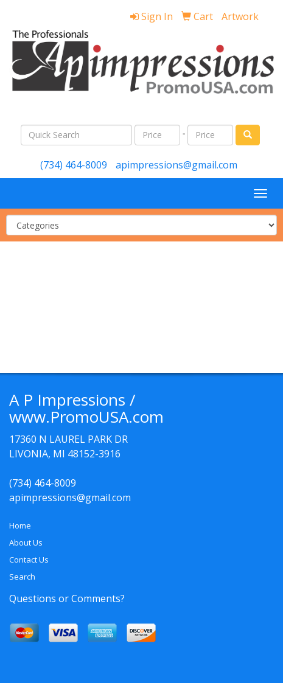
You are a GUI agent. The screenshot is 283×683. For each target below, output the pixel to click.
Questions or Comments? (67, 598)
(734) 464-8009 (73, 165)
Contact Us (29, 559)
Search (22, 576)
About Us (26, 542)
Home (20, 525)
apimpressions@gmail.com (176, 165)
